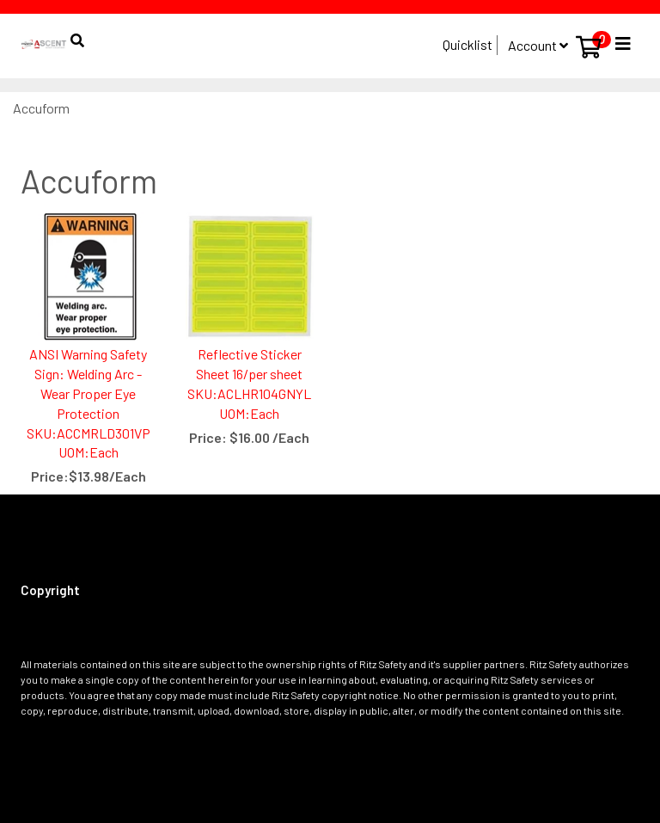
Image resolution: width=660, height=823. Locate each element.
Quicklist (467, 44)
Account (538, 45)
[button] (75, 32)
